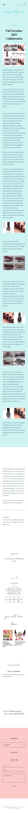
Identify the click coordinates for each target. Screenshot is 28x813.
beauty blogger (15, 588)
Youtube (13, 510)
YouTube (10, 594)
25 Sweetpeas (7, 807)
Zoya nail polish (16, 594)
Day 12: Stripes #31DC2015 (12, 711)
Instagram (21, 510)
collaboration (9, 589)
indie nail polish (14, 591)
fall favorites (19, 589)
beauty (9, 588)
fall (14, 589)
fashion (9, 590)
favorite (14, 590)
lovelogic (15, 808)
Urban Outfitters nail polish (13, 593)
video (19, 593)
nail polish (14, 592)
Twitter (5, 510)
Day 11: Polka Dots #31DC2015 (14, 714)
